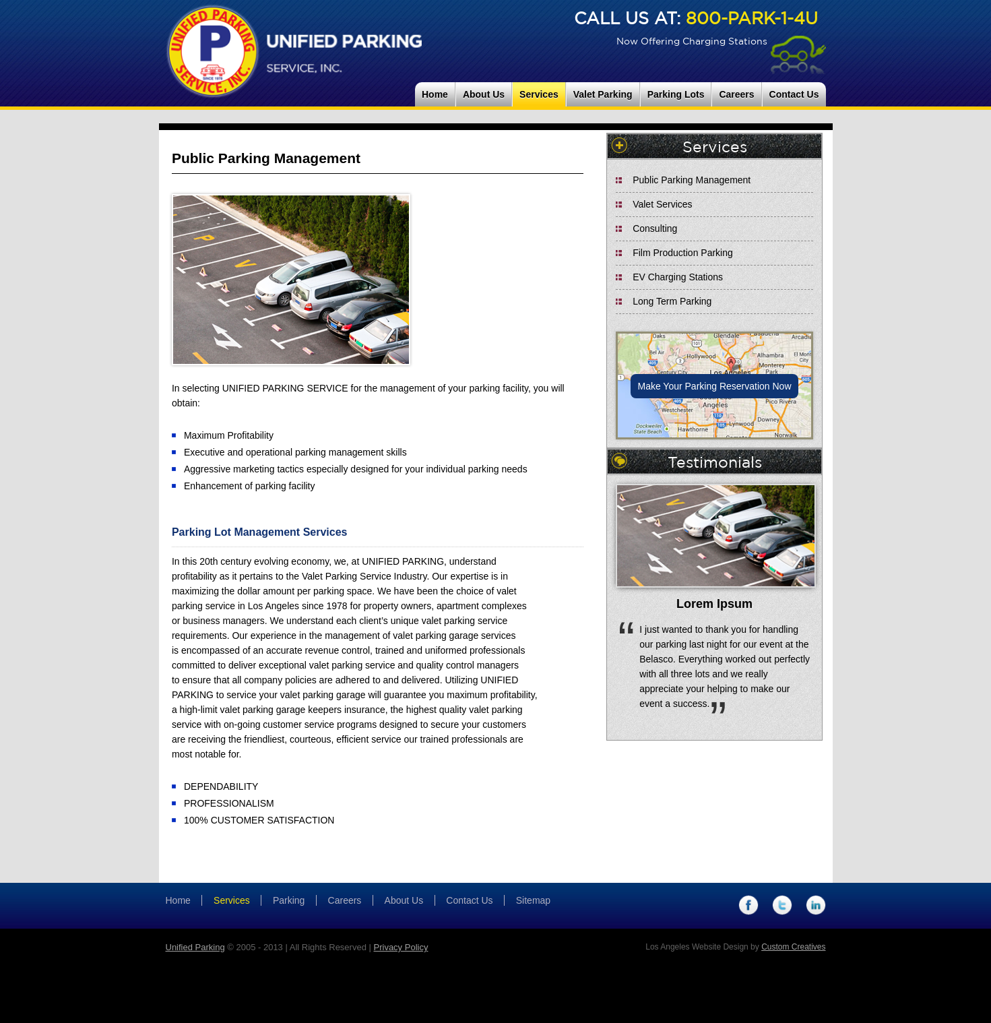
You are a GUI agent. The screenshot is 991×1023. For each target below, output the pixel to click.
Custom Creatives (793, 947)
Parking (289, 900)
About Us (484, 94)
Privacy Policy (401, 947)
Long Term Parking (672, 301)
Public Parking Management (691, 180)
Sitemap (533, 900)
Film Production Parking (683, 252)
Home (435, 94)
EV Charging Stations (678, 277)
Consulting (655, 228)
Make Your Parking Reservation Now (714, 386)
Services (538, 94)
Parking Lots (676, 94)
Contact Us (794, 94)
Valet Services (662, 204)
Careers (736, 94)
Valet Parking (603, 94)
